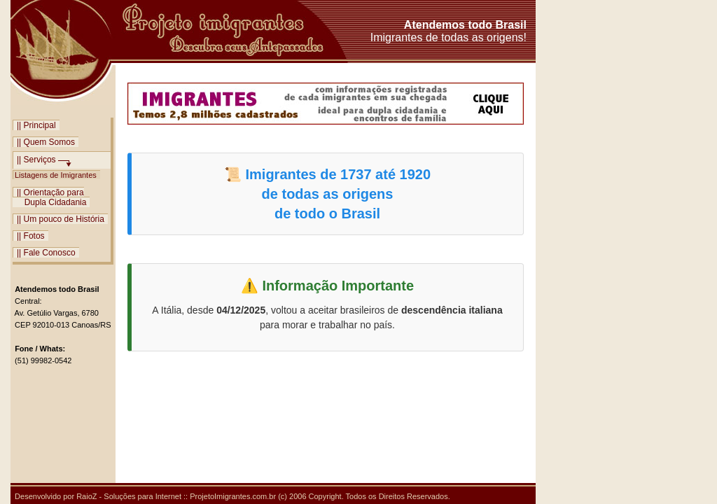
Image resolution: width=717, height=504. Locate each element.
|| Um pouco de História (60, 219)
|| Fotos (30, 235)
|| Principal (36, 125)
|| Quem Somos (45, 141)
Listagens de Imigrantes (56, 174)
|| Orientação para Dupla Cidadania (51, 197)
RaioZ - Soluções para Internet (128, 496)
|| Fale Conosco (46, 252)
